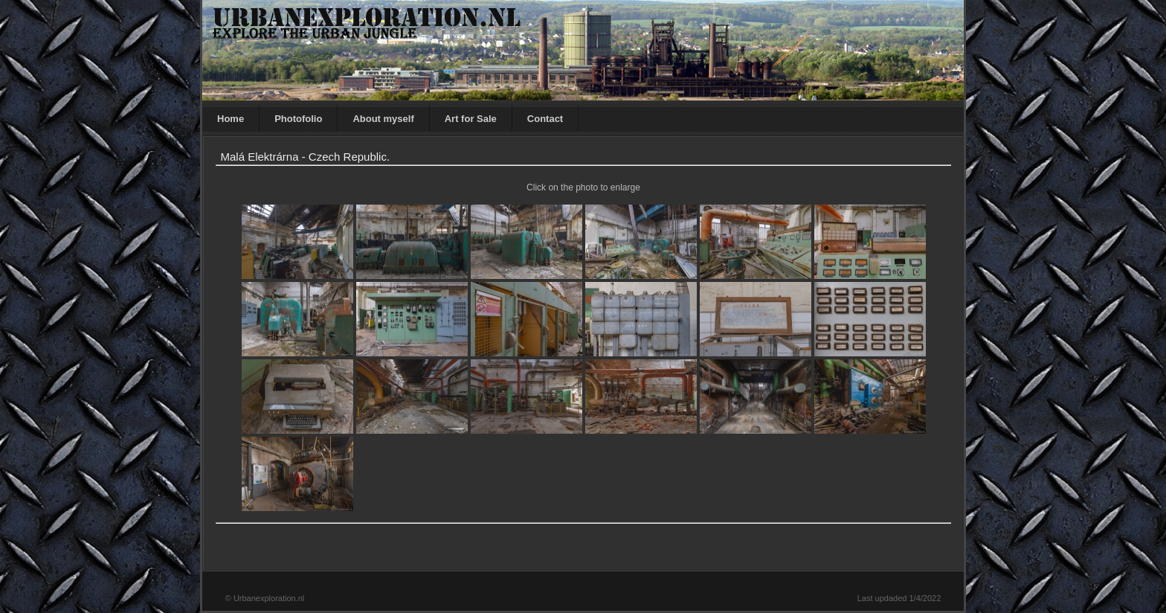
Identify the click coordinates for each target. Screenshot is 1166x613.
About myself (382, 118)
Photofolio (298, 118)
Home (230, 118)
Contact (545, 118)
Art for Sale (471, 118)
